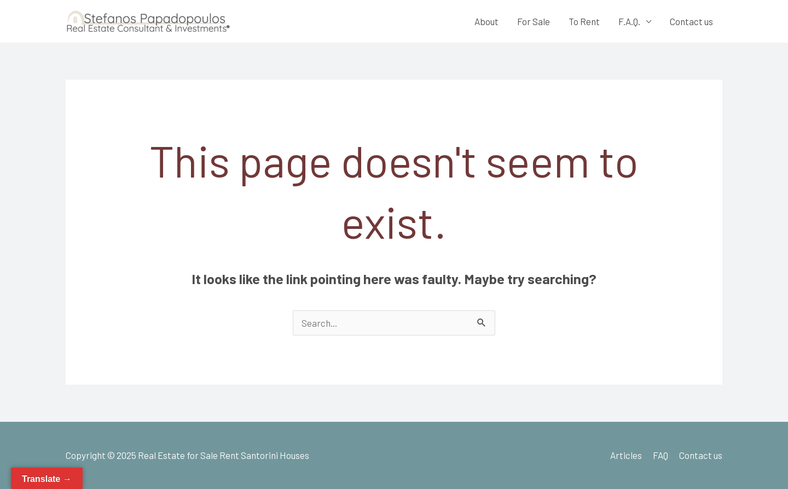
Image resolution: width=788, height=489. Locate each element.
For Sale (533, 21)
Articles (626, 455)
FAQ (660, 455)
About (486, 21)
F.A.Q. (629, 21)
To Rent (584, 21)
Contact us (691, 21)
